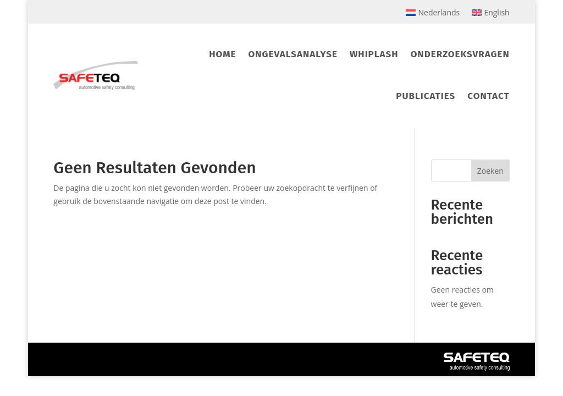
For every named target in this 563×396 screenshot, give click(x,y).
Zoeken (490, 171)
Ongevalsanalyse (292, 54)
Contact (488, 96)
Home (222, 54)
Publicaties (425, 96)
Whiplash (374, 54)
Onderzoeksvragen (460, 54)
